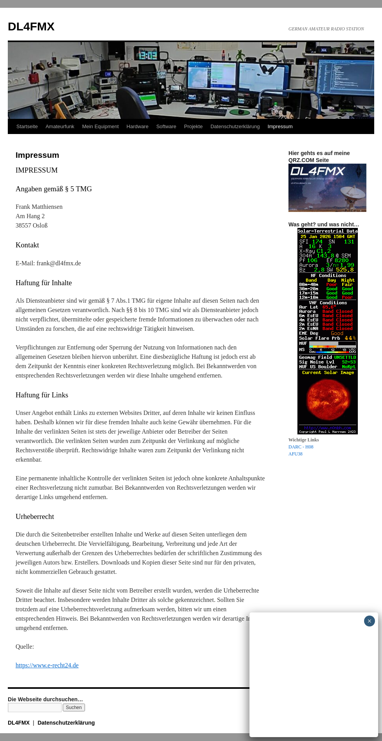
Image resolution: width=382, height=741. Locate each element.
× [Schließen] (369, 621)
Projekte (193, 126)
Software (166, 126)
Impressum (279, 126)
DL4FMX (31, 26)
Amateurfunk (60, 126)
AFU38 (295, 454)
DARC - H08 (300, 447)
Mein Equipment (100, 126)
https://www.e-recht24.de (47, 665)
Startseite (27, 126)
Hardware (138, 126)
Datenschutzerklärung (235, 126)
